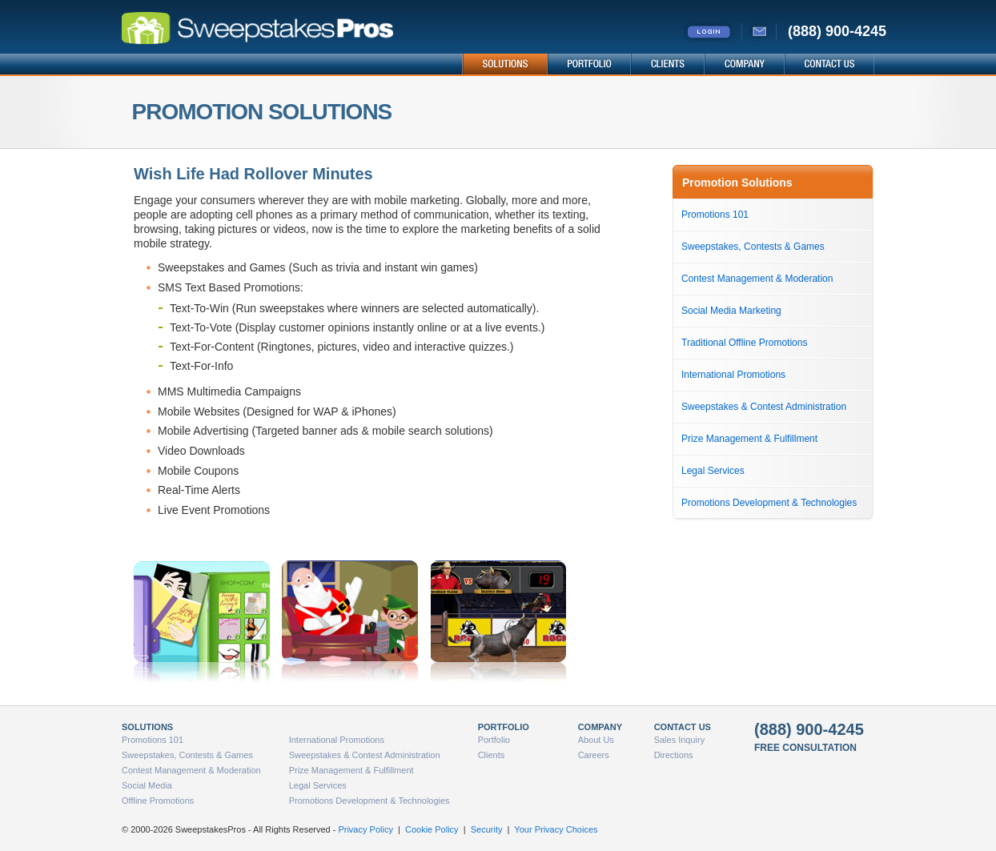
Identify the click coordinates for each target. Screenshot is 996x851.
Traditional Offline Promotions (744, 342)
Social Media (147, 785)
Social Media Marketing (731, 310)
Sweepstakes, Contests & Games (753, 246)
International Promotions (733, 374)
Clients (491, 755)
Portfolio (494, 740)
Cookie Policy (432, 829)
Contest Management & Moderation (757, 278)
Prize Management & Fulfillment (749, 438)
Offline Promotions (158, 800)
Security (487, 829)
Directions (673, 755)
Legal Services (713, 470)
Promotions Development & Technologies (769, 502)
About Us (596, 740)
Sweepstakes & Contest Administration (763, 406)
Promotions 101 (715, 214)
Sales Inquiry (679, 740)
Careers (593, 755)
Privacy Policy (365, 829)
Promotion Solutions (737, 182)
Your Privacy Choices (555, 829)
